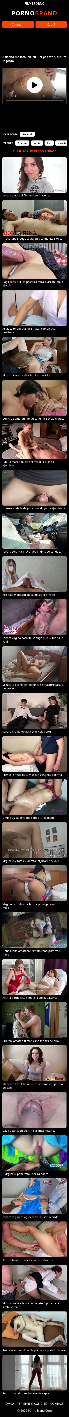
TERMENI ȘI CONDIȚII (32, 1404)
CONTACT (56, 1404)
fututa (36, 143)
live (49, 143)
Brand (34, 13)
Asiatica (22, 143)
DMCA (10, 1404)
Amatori (27, 134)
